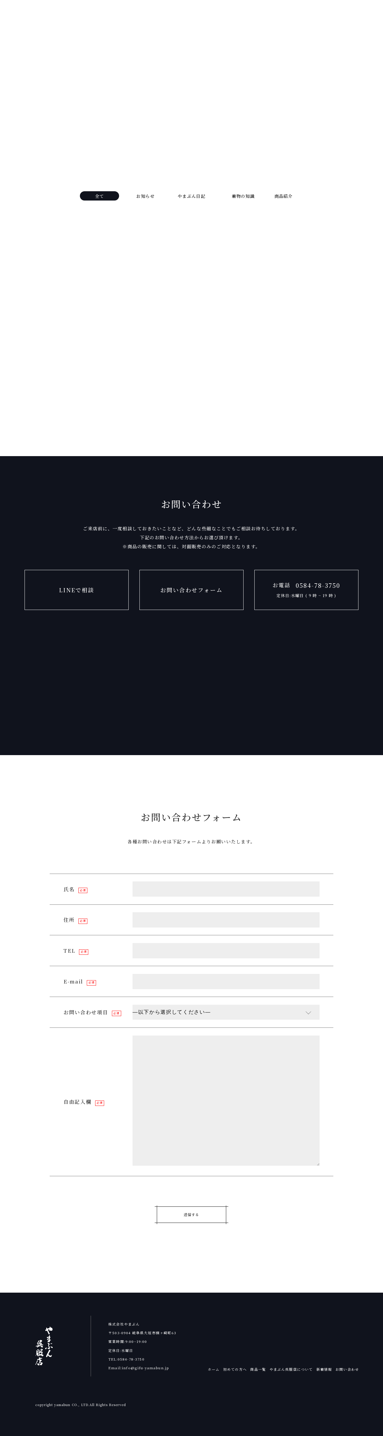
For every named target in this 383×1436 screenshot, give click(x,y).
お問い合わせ (347, 1369)
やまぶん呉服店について (291, 1369)
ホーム (214, 1369)
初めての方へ (235, 1369)
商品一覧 (258, 1369)
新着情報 (324, 1369)
